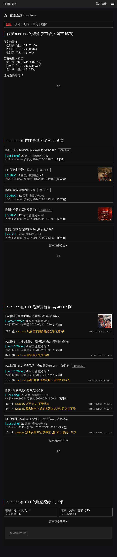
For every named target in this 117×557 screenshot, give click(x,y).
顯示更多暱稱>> (58, 521)
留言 (35, 24)
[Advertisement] (58, 109)
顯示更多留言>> (58, 440)
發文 (27, 24)
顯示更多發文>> (58, 245)
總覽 (8, 24)
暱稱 (44, 24)
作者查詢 (16, 15)
